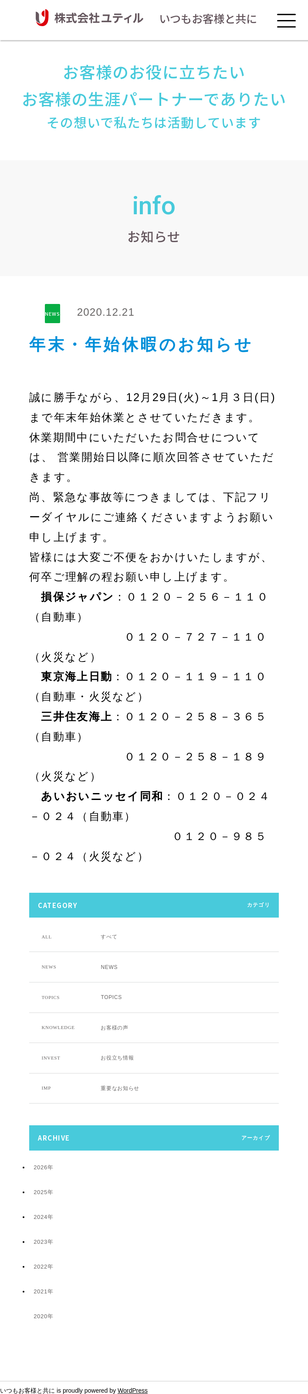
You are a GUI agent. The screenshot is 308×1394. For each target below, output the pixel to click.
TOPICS (81, 997)
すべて (79, 937)
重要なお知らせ (90, 1088)
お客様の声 (84, 1028)
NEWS (52, 313)
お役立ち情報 (87, 1058)
